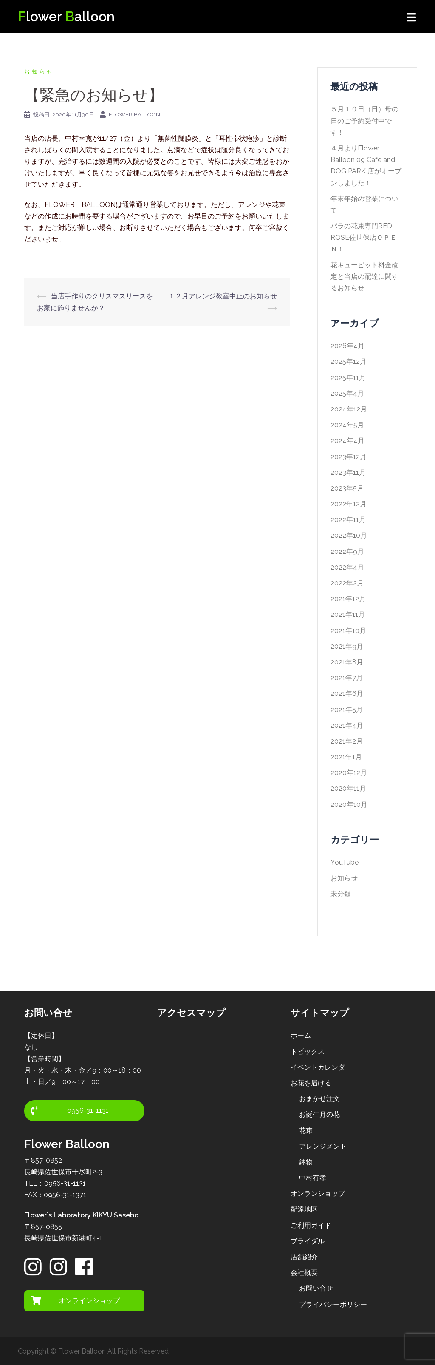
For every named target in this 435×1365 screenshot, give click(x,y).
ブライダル (308, 1241)
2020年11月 (348, 788)
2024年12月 (348, 409)
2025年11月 (348, 378)
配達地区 (304, 1209)
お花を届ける (311, 1083)
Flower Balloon (134, 114)
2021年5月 (346, 710)
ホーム (301, 1035)
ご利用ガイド (311, 1225)
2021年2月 (346, 741)
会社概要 (304, 1273)
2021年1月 (346, 757)
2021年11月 (347, 614)
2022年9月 (347, 552)
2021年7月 (346, 678)
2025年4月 (347, 393)
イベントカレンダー (321, 1067)
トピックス (308, 1051)
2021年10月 (348, 631)
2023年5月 (347, 488)
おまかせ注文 (319, 1099)
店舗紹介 (304, 1257)
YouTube (344, 862)
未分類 (340, 894)
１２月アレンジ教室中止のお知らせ (222, 296)
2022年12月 (348, 504)
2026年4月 (347, 346)
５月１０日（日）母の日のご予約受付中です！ (364, 120)
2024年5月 (347, 425)
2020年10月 (348, 804)
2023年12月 (348, 457)
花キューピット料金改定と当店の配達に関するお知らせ (364, 276)
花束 (306, 1131)
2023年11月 (348, 472)
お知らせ (39, 71)
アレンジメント (323, 1146)
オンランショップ (318, 1193)
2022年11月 (348, 520)
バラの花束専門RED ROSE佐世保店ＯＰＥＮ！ (363, 237)
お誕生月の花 (319, 1114)
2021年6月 (346, 694)
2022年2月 (347, 583)
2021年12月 (348, 599)
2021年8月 (346, 662)
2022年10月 (348, 535)
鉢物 (306, 1162)
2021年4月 (346, 725)
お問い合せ (316, 1288)
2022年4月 (347, 567)
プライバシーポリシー (333, 1304)
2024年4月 (347, 441)
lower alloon (66, 16)
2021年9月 (346, 646)
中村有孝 (312, 1178)
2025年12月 (348, 362)
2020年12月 (348, 773)
